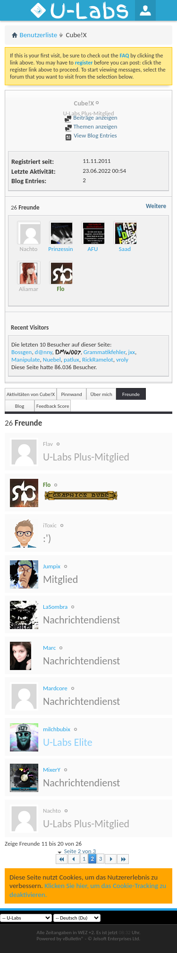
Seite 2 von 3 (76, 852)
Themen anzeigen (91, 126)
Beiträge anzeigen (90, 117)
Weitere (156, 206)
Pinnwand (71, 394)
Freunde (131, 394)
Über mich (101, 394)
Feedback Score (52, 406)
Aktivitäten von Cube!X (31, 394)
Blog (20, 406)
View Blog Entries (91, 135)
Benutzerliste (39, 35)
